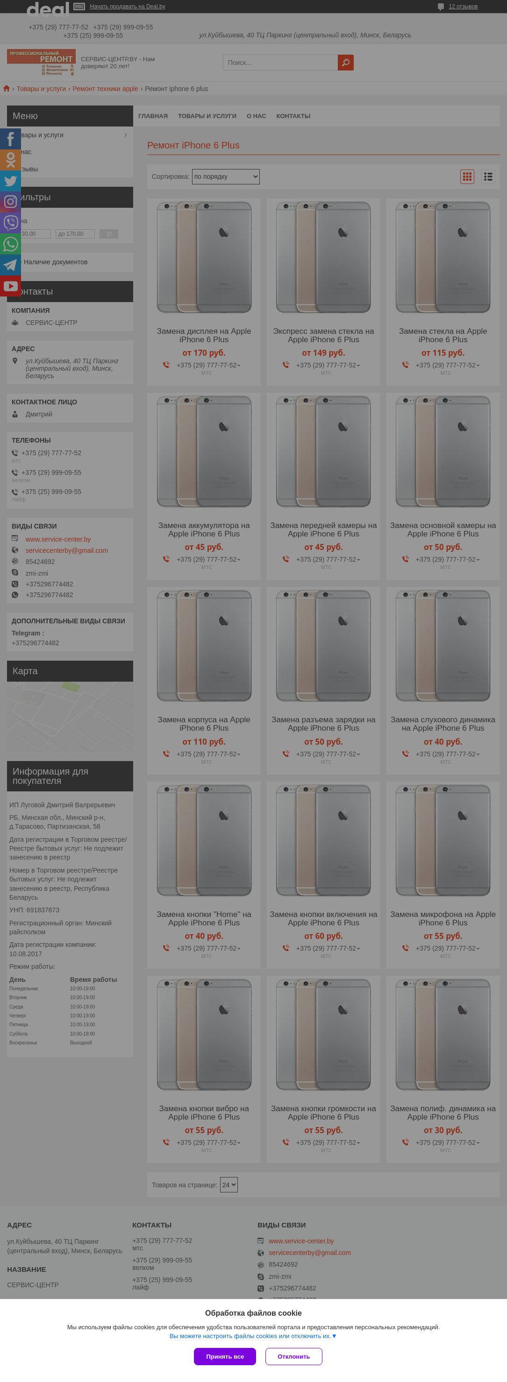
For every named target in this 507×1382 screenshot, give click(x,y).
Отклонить (294, 1356)
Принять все (225, 1356)
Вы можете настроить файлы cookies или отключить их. (250, 1336)
